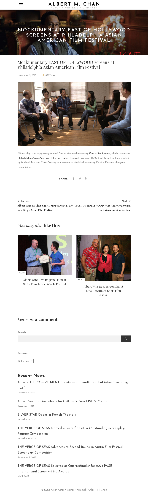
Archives (23, 353)
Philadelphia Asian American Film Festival (41, 158)
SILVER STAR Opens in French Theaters (47, 414)
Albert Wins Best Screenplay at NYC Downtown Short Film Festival (103, 291)
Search (22, 332)
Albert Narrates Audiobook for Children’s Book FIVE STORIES (62, 401)
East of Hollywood (99, 153)
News (22, 273)
